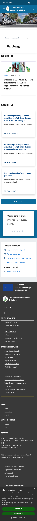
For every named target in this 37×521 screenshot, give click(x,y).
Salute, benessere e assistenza (15, 389)
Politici (7, 335)
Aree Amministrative (12, 325)
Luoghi (7, 424)
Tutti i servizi (18, 202)
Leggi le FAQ (9, 473)
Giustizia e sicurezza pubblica (14, 380)
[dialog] (18, 504)
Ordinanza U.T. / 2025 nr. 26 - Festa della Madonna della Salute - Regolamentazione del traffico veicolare (18, 84)
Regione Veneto (8, 2)
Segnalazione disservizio (13, 469)
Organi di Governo (11, 322)
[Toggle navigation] (4, 8)
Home (7, 38)
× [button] (35, 489)
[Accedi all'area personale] (29, 2)
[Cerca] (33, 9)
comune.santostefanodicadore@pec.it (18, 455)
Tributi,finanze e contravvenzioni (16, 383)
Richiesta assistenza (11, 476)
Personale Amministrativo (13, 338)
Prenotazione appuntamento (14, 466)
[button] (18, 518)
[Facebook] (5, 313)
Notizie (7, 408)
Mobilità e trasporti (11, 367)
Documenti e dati (10, 341)
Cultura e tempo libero (12, 354)
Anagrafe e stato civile (12, 351)
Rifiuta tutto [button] (18, 513)
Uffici (6, 328)
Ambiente (8, 386)
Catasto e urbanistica (12, 364)
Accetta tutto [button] (18, 509)
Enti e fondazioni (10, 331)
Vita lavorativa (9, 357)
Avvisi (6, 76)
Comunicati (8, 412)
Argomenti (15, 38)
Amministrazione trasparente (14, 485)
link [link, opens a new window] (8, 505)
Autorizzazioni (9, 392)
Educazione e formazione (13, 376)
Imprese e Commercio (12, 360)
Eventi (7, 427)
